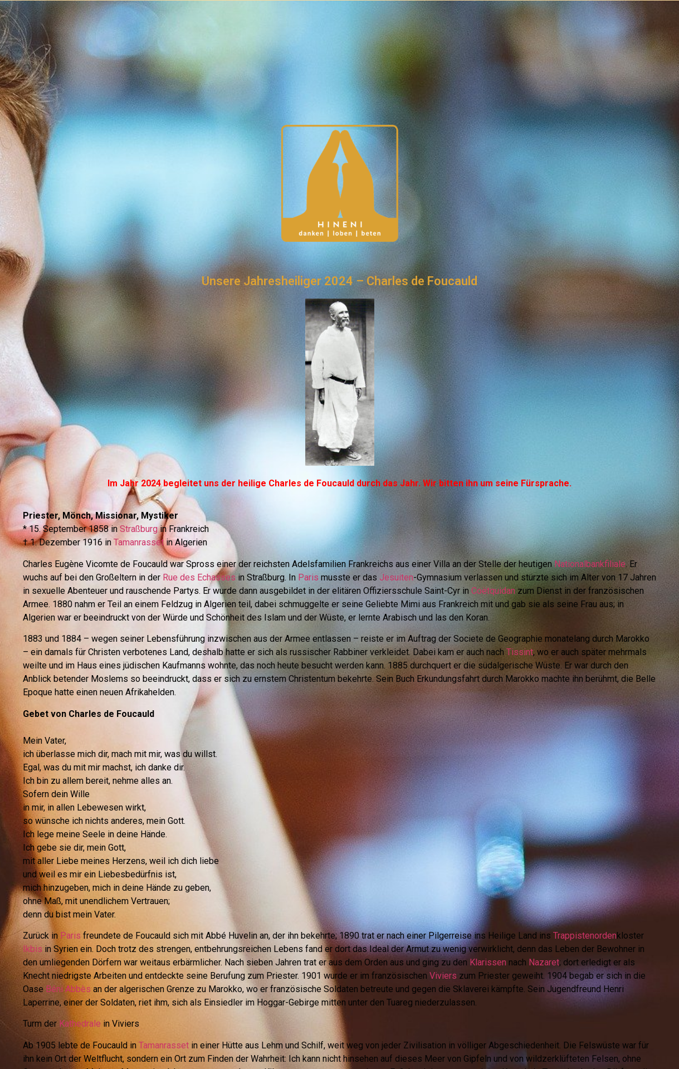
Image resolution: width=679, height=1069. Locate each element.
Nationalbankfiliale (590, 564)
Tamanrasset (139, 542)
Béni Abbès (68, 989)
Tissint (519, 652)
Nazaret (544, 962)
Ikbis (32, 949)
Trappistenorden (585, 935)
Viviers (443, 975)
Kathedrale (80, 1023)
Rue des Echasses (199, 577)
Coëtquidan (493, 590)
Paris (308, 577)
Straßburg (139, 529)
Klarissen (488, 962)
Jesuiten (396, 577)
